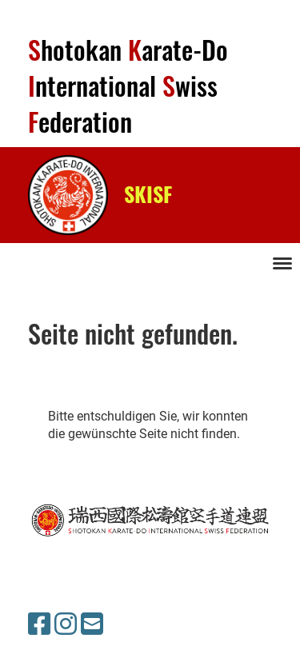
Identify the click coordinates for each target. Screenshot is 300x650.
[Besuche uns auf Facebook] (39, 624)
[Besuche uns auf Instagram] (65, 624)
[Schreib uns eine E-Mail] (92, 624)
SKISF (148, 194)
